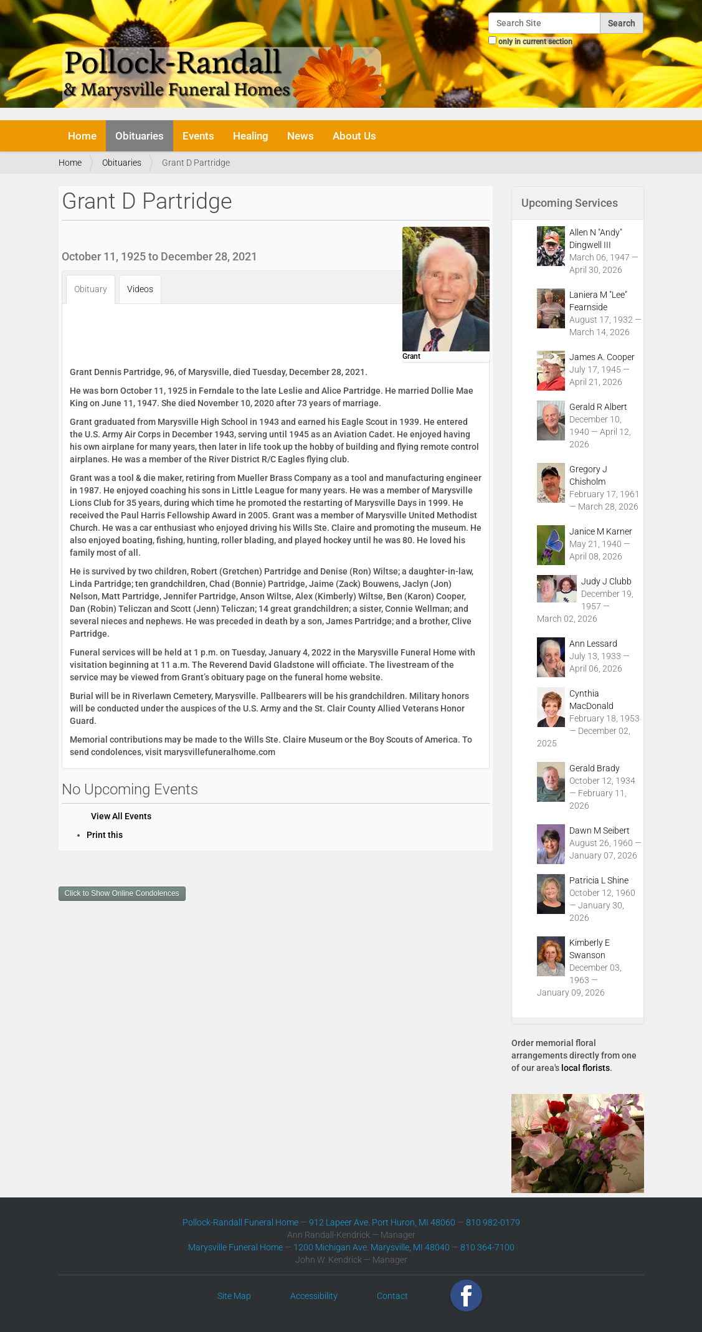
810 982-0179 (493, 1222)
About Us (354, 136)
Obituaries (139, 136)
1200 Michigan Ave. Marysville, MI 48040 (371, 1247)
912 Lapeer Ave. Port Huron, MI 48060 (382, 1222)
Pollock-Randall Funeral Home (240, 1222)
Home (82, 136)
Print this (105, 835)
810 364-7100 (487, 1247)
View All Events (121, 816)
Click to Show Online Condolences (122, 893)
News (300, 136)
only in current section (535, 41)
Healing (250, 136)
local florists (585, 1068)
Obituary (90, 289)
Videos (140, 289)
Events (198, 136)
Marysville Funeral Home (235, 1247)
